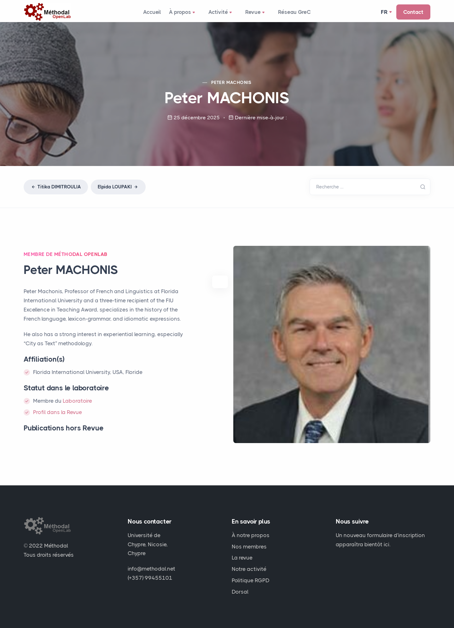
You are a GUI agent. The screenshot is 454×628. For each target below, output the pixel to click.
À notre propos (251, 535)
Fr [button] (384, 14)
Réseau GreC (295, 14)
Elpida (118, 191)
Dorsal (240, 592)
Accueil (152, 14)
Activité (224, 14)
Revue (257, 14)
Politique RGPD (251, 580)
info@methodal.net (151, 569)
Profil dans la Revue (57, 416)
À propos (187, 14)
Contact (413, 14)
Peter (231, 86)
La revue (242, 557)
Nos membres (249, 546)
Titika (56, 191)
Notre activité (249, 569)
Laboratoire (77, 405)
